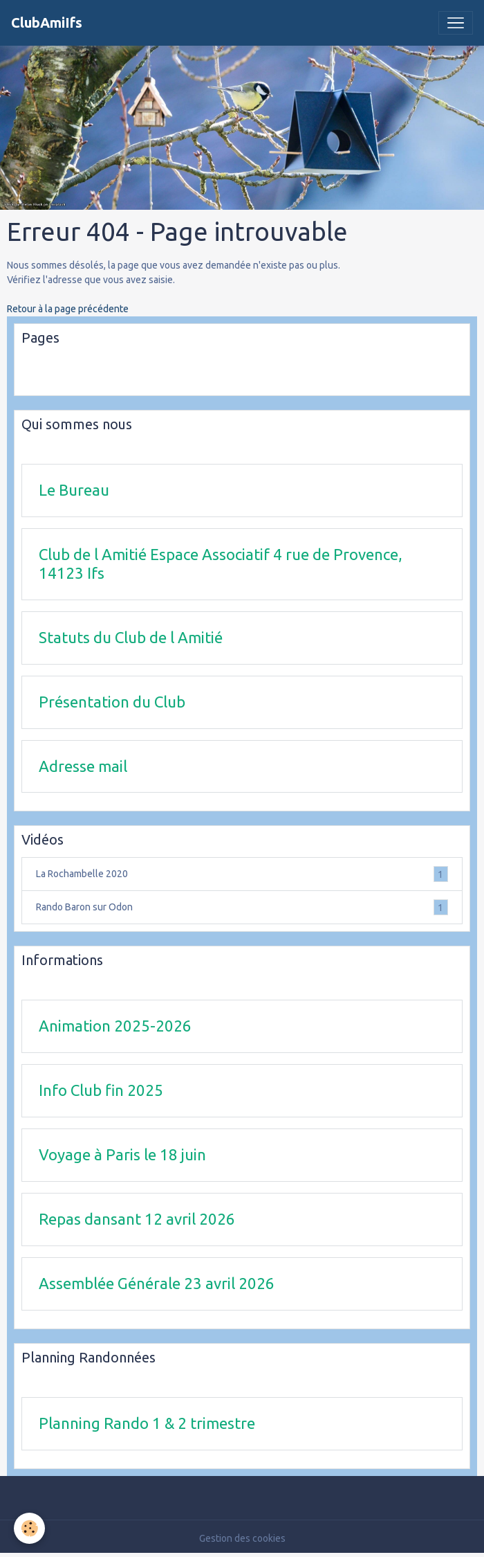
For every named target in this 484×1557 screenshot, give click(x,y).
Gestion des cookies (242, 1538)
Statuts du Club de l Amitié (131, 637)
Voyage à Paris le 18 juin (122, 1154)
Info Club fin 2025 (101, 1090)
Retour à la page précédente (68, 308)
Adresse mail (83, 766)
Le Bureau (74, 489)
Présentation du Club (112, 701)
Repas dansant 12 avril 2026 (137, 1218)
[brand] (46, 22)
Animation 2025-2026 (115, 1025)
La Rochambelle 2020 (242, 874)
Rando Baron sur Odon (242, 907)
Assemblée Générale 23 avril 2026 (156, 1283)
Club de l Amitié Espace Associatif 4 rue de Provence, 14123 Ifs (220, 564)
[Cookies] (29, 1528)
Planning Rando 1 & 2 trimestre (147, 1423)
